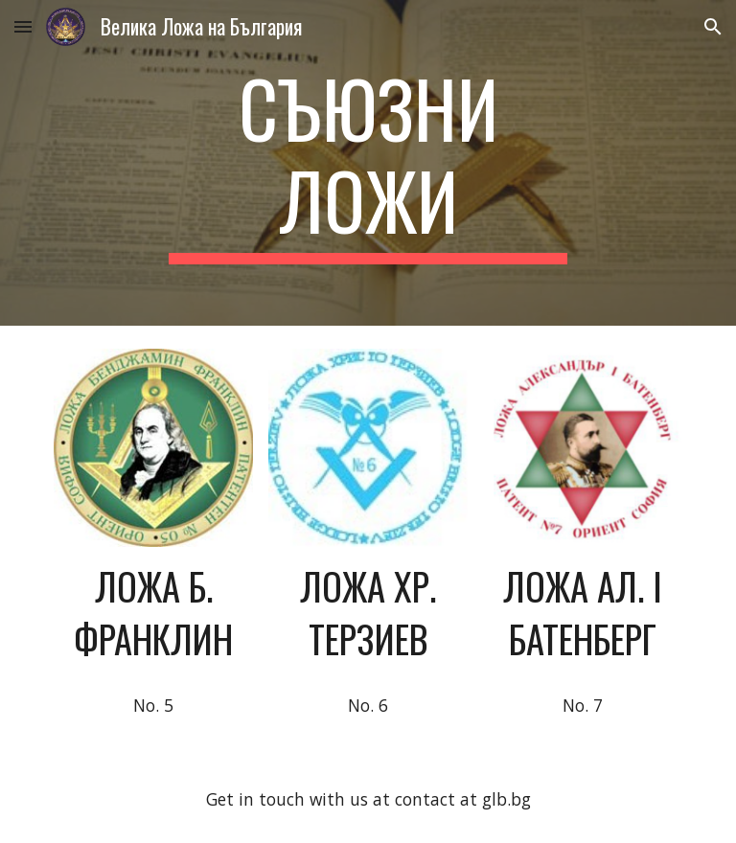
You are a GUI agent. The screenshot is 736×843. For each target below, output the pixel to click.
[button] (23, 26)
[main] (367, 163)
